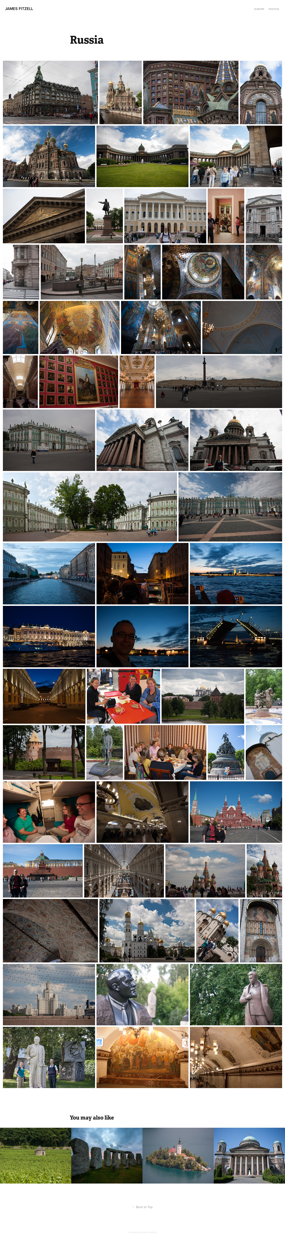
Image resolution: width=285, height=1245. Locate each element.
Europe (259, 9)
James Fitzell (19, 8)
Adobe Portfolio (149, 1232)
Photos (274, 9)
